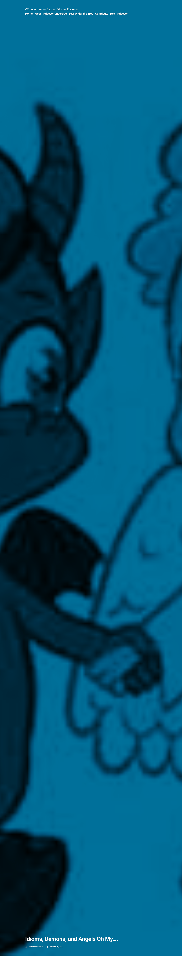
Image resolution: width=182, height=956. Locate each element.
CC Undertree (33, 9)
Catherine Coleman (35, 947)
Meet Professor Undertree (51, 13)
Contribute (101, 13)
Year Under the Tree (81, 13)
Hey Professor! (119, 13)
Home (29, 13)
